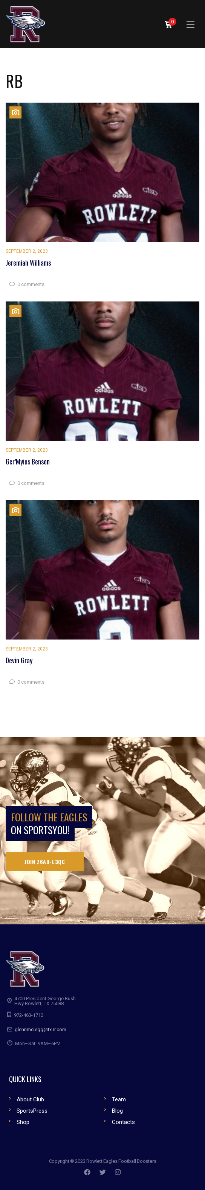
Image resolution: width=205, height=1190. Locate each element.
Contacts (123, 1122)
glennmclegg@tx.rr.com (40, 1029)
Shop (23, 1122)
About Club (30, 1099)
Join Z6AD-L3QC (44, 862)
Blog (117, 1110)
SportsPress (32, 1110)
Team (119, 1099)
